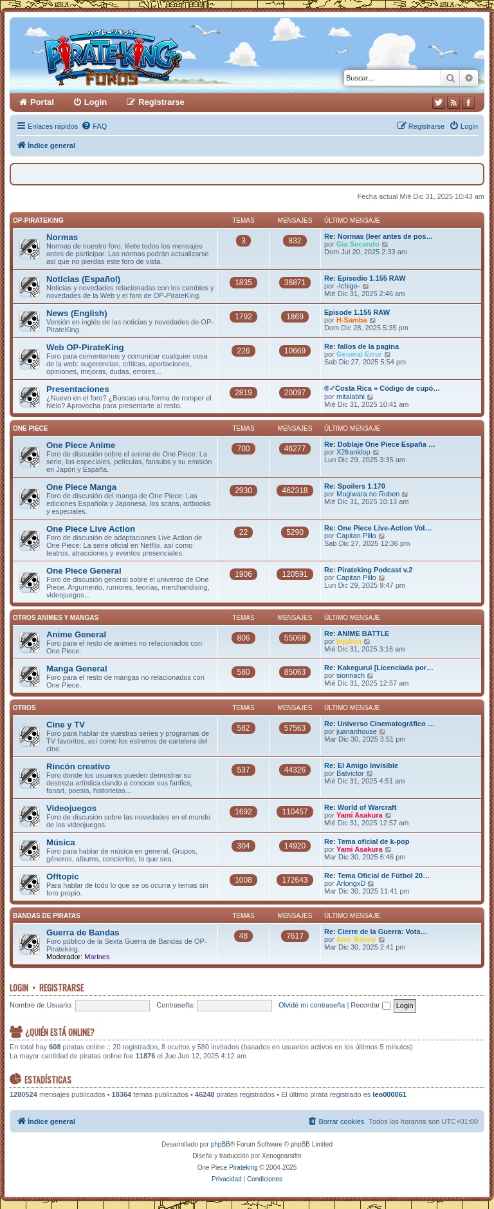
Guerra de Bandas (83, 932)
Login (19, 987)
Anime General (76, 634)
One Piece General (84, 571)
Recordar (370, 1005)
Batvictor (350, 773)
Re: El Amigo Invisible (361, 765)
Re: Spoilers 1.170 (354, 486)
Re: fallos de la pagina (361, 346)
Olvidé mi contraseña (312, 1005)
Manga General (76, 668)
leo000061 (389, 1094)
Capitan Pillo (356, 535)
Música (60, 842)
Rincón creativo (78, 766)
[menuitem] (94, 126)
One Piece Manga (81, 487)
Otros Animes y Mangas (55, 617)
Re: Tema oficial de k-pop (366, 841)
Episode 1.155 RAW (357, 312)
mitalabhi (350, 396)
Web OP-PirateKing (85, 347)
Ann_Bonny (356, 939)
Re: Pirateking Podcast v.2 (368, 570)
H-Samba (351, 320)
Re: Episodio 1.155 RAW (365, 278)
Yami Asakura (359, 815)
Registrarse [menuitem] (161, 102)
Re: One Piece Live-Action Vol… (378, 528)
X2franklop (353, 452)
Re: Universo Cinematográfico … (379, 723)
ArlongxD (350, 883)
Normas (62, 237)
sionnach (350, 675)
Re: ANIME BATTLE (356, 633)
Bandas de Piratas (46, 915)
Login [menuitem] (95, 102)
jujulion (348, 641)
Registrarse (61, 987)
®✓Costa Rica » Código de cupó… (382, 388)
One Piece (30, 428)
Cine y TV (65, 724)
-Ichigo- (348, 286)
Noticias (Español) (83, 279)
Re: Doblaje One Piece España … (379, 444)
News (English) (76, 313)
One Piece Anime (80, 445)
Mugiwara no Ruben (367, 494)
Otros (24, 707)
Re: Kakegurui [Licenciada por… (379, 667)
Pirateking (243, 1167)
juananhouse (356, 731)
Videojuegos (71, 808)
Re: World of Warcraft (360, 807)
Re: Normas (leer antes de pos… (378, 236)
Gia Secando (358, 244)
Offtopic (62, 876)
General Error (359, 354)
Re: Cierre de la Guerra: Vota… (376, 931)
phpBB (220, 1144)
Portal (42, 102)
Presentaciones (77, 389)
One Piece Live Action (90, 529)
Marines (96, 957)
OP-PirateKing (38, 220)
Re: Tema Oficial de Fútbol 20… (377, 875)
